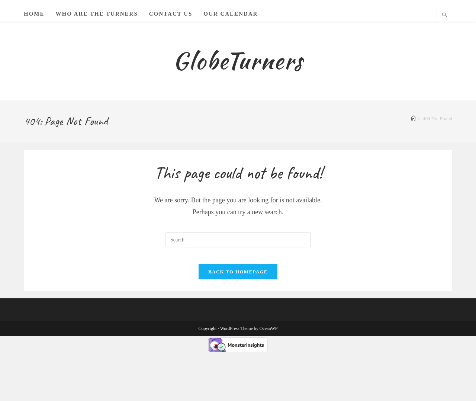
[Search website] (444, 16)
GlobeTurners (237, 82)
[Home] (413, 161)
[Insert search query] (238, 282)
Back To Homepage (237, 320)
